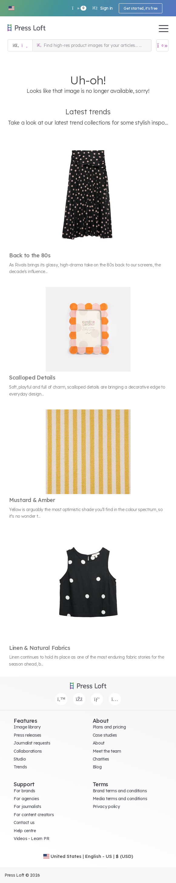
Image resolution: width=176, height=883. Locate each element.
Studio (20, 759)
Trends (20, 767)
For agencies (26, 798)
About (99, 743)
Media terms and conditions (120, 798)
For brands (24, 790)
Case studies (105, 735)
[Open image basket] (162, 45)
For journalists (27, 806)
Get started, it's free (141, 8)
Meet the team (107, 751)
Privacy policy (106, 806)
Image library (27, 727)
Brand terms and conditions (120, 790)
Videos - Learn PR (31, 838)
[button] (11, 8)
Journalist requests (32, 743)
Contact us (24, 822)
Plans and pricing (109, 727)
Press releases (27, 735)
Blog (97, 767)
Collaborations (28, 751)
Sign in (102, 8)
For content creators (34, 814)
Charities (101, 759)
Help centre (25, 830)
